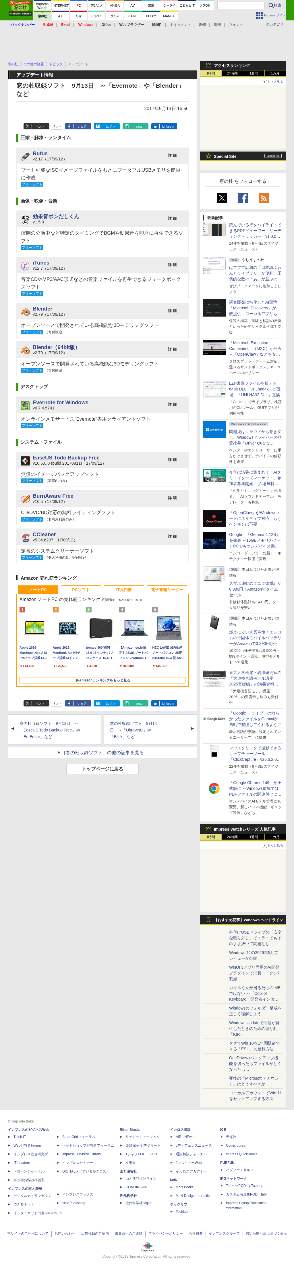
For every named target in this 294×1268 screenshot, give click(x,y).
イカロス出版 (180, 1130)
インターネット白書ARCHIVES (37, 1213)
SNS (202, 25)
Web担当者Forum (27, 1146)
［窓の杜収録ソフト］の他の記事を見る (102, 752)
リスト (57, 126)
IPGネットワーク (233, 1179)
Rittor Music (130, 1130)
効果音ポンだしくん (56, 216)
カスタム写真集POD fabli (246, 1194)
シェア (82, 126)
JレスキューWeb (189, 1163)
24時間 (232, 73)
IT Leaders (21, 1163)
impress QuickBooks (241, 1154)
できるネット (23, 1204)
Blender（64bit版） (56, 347)
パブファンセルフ (240, 1170)
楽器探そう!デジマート (143, 1146)
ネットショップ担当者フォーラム (88, 1146)
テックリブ (178, 1204)
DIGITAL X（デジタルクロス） (86, 1171)
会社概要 (196, 1233)
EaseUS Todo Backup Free (66, 458)
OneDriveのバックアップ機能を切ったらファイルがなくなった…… (255, 1064)
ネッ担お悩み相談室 (29, 1180)
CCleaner (44, 534)
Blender (42, 309)
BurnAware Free (53, 496)
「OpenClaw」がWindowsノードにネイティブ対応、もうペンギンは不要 (255, 518)
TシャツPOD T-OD (141, 1154)
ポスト (40, 126)
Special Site (225, 156)
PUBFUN (227, 1163)
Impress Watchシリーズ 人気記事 (245, 829)
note (139, 126)
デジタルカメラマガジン (32, 1196)
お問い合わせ (65, 1233)
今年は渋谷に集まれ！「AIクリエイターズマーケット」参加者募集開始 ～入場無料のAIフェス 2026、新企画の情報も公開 (255, 483)
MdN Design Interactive (194, 1196)
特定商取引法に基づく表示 (266, 1233)
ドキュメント (180, 25)
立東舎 (130, 1163)
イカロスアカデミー (191, 1171)
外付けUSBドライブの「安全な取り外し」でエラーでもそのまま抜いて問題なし (255, 938)
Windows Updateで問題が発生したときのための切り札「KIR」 (254, 1028)
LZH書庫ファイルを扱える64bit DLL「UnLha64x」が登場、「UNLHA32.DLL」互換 (255, 389)
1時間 (210, 73)
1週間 (253, 73)
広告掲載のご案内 (95, 1233)
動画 (217, 25)
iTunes (41, 263)
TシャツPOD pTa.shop (244, 1186)
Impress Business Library (81, 1154)
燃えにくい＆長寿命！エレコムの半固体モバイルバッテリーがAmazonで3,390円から (255, 638)
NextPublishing (73, 1203)
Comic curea (235, 1146)
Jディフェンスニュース (194, 1146)
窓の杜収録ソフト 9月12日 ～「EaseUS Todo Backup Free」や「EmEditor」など (50, 730)
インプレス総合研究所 (30, 1154)
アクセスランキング (232, 65)
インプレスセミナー (77, 1163)
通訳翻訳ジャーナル (191, 1154)
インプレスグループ (224, 1233)
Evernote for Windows (60, 402)
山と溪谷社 (128, 1171)
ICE (223, 1130)
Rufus (40, 153)
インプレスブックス (77, 1194)
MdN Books (185, 1187)
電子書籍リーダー (167, 589)
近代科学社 (128, 1196)
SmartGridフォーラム (78, 1137)
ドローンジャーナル (29, 1171)
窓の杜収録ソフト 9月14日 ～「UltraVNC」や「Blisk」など (133, 730)
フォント (236, 25)
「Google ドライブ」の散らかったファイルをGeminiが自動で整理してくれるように (255, 719)
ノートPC (38, 589)
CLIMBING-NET (137, 1187)
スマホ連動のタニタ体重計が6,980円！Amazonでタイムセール (255, 589)
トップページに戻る (102, 769)
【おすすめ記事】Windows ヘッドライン (248, 920)
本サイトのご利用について (28, 1233)
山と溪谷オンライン (140, 1179)
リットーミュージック (142, 1137)
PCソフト (81, 589)
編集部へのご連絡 (128, 1233)
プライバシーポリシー (165, 1233)
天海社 (231, 1137)
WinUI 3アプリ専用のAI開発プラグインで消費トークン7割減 (254, 973)
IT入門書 (124, 589)
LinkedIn (168, 126)
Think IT (19, 1137)
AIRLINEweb (186, 1137)
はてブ (110, 126)
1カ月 (275, 73)
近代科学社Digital (138, 1203)
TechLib (181, 1212)
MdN (173, 1180)
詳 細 (172, 155)
